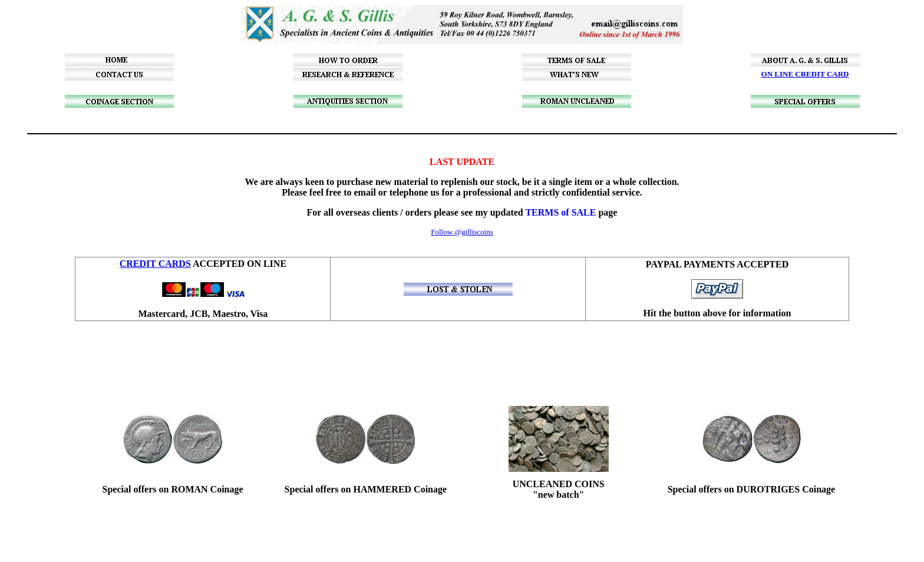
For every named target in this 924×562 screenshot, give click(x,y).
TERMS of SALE (560, 212)
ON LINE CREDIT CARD (805, 74)
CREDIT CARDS (155, 264)
